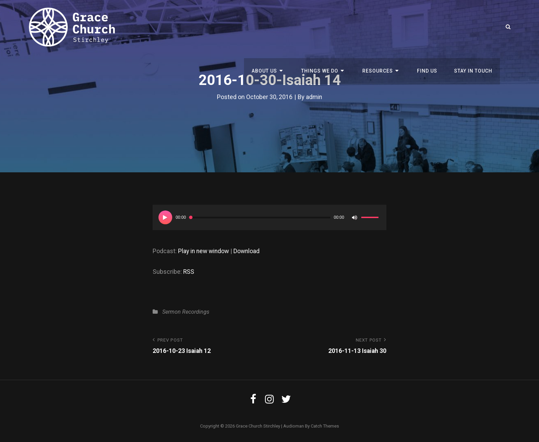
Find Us (429, 27)
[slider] (259, 217)
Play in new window (204, 251)
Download (249, 251)
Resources (383, 27)
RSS (189, 271)
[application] (269, 217)
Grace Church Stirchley (258, 426)
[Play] (165, 217)
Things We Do (328, 27)
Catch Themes (325, 426)
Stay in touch (474, 27)
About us (276, 27)
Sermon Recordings (185, 312)
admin (314, 96)
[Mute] (354, 217)
